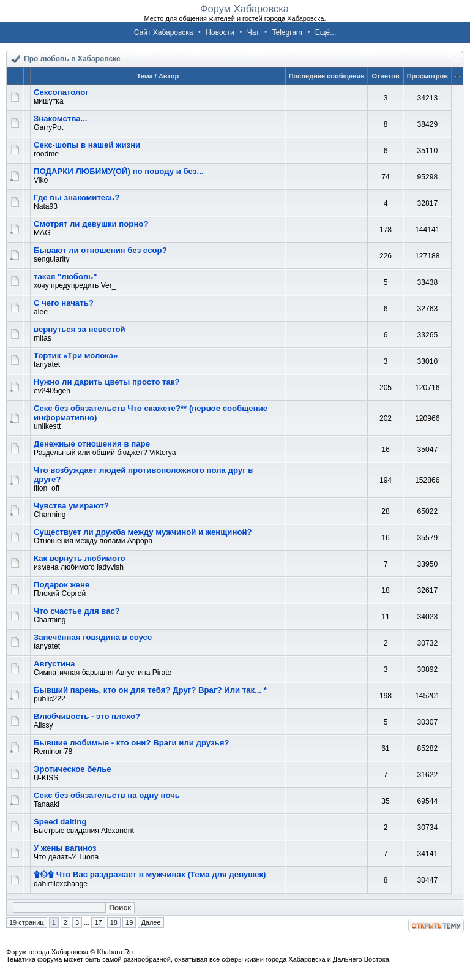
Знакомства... (61, 118)
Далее (150, 922)
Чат (253, 32)
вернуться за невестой (79, 329)
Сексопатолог (61, 92)
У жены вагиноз (65, 848)
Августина (54, 663)
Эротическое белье (72, 769)
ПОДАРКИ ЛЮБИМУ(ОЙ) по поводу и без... (119, 171)
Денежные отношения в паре (92, 443)
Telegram (287, 32)
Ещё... (326, 32)
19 (129, 922)
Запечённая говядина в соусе (93, 637)
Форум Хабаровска (244, 8)
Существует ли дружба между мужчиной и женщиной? (143, 532)
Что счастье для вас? (77, 611)
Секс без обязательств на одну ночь (107, 795)
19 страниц (26, 922)
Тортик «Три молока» (76, 355)
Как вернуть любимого (79, 558)
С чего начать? (64, 302)
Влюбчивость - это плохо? (87, 716)
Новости (220, 32)
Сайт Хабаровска (163, 32)
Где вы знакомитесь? (77, 197)
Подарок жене (61, 584)
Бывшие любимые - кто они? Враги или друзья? (131, 742)
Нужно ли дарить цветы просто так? (107, 381)
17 (98, 922)
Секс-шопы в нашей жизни (87, 144)
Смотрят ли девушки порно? (91, 223)
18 (114, 922)
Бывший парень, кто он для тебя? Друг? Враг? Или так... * (150, 690)
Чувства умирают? (71, 505)
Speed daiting (60, 821)
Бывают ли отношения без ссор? (100, 250)
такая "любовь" (65, 276)
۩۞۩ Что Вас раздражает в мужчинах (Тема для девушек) (150, 874)
